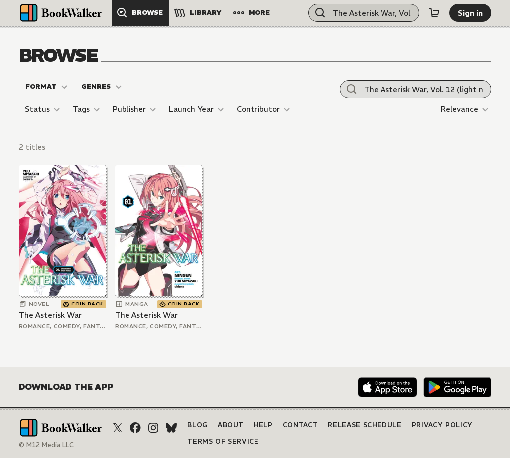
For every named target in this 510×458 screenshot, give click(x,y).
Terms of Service (222, 441)
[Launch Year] (198, 109)
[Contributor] (265, 109)
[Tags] (88, 109)
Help (263, 425)
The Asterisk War (50, 315)
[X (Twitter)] (118, 428)
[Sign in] (470, 13)
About (231, 425)
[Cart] (434, 13)
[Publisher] (136, 109)
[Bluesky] (171, 428)
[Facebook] (135, 428)
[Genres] (102, 87)
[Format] (47, 87)
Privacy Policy (442, 425)
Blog (197, 425)
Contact (300, 425)
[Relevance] (466, 109)
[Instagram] (153, 428)
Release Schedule (364, 425)
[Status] (44, 109)
